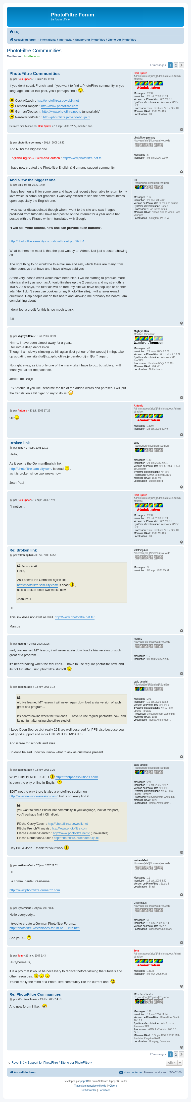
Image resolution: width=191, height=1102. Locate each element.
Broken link (19, 443)
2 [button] (176, 65)
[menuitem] (14, 32)
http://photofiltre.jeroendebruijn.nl (66, 117)
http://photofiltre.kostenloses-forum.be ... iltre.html (44, 928)
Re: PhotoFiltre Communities (35, 994)
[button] (181, 65)
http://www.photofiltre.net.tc (61, 111)
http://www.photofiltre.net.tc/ (75, 617)
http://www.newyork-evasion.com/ (33, 796)
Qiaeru (113, 1085)
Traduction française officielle (90, 1085)
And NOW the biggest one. (32, 180)
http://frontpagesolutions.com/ (76, 777)
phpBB (84, 1081)
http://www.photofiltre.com (59, 106)
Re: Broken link (23, 550)
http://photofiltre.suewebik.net (58, 100)
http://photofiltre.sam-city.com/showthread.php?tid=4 (46, 241)
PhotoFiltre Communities (34, 50)
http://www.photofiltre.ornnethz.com (34, 890)
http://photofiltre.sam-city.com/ (30, 469)
